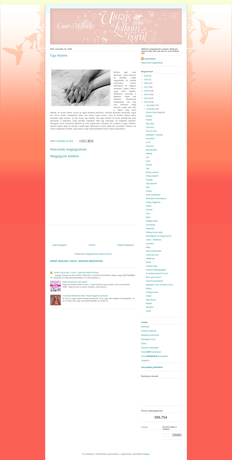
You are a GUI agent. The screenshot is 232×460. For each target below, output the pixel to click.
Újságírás (145, 360)
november (151, 109)
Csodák (149, 180)
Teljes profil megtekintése (152, 63)
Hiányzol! (150, 146)
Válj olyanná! (151, 183)
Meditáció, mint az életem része (159, 285)
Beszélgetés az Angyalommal (158, 236)
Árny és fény (151, 131)
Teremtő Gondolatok (149, 348)
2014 (146, 98)
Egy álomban (151, 150)
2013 (146, 102)
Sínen (148, 311)
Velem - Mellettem (153, 240)
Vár (147, 157)
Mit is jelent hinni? (153, 277)
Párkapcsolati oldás (154, 232)
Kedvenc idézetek (148, 331)
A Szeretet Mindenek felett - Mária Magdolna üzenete (85, 296)
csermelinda (149, 59)
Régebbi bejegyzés (125, 245)
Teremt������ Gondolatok (154, 356)
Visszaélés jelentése (152, 367)
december (151, 105)
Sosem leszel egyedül (155, 112)
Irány (148, 161)
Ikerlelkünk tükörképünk (156, 198)
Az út (148, 142)
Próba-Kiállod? (152, 176)
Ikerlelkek (145, 327)
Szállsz (149, 191)
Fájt (147, 168)
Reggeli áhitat (152, 221)
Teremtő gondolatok (154, 281)
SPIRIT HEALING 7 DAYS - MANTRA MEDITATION (76, 261)
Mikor (148, 217)
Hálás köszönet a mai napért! (74, 282)
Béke (148, 247)
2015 (146, 94)
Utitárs (149, 206)
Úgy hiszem (151, 300)
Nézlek (149, 120)
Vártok (149, 296)
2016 (146, 91)
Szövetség (150, 225)
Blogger (146, 454)
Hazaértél (150, 228)
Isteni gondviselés (153, 251)
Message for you (148, 339)
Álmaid (149, 165)
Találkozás (150, 258)
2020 (146, 76)
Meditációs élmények (150, 335)
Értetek (149, 116)
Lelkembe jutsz (152, 255)
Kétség (149, 153)
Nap (147, 187)
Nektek (149, 303)
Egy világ (150, 123)
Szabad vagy (151, 266)
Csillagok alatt (152, 292)
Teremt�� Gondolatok (151, 352)
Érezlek (149, 210)
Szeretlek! (150, 138)
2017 (146, 87)
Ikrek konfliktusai (153, 195)
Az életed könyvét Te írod (156, 273)
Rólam (149, 288)
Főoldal (92, 245)
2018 (146, 83)
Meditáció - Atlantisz (154, 135)
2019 (146, 79)
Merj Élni (149, 307)
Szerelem (150, 243)
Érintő (148, 262)
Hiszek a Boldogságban (156, 270)
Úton (148, 213)
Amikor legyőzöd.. (153, 202)
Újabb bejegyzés (59, 245)
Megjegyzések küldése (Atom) (99, 254)
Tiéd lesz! (150, 127)
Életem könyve (152, 172)
